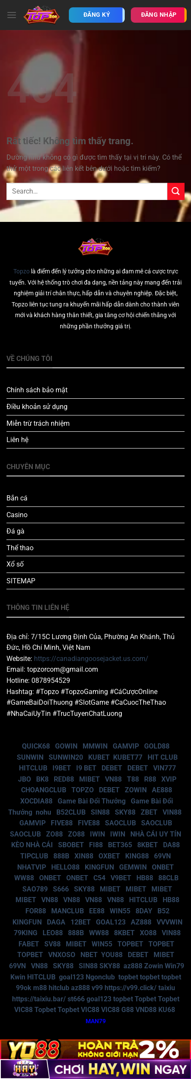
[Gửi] (176, 191)
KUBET (99, 757)
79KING (25, 933)
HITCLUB (33, 768)
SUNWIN (30, 757)
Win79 (174, 966)
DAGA (56, 922)
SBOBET (71, 845)
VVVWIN (169, 922)
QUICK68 (36, 746)
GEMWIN (133, 867)
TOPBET (130, 944)
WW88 (24, 878)
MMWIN (95, 746)
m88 (40, 988)
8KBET (147, 845)
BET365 (120, 845)
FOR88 (35, 911)
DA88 (171, 845)
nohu (43, 812)
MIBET (89, 779)
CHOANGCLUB (43, 790)
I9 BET (86, 768)
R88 (150, 779)
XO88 (148, 933)
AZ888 (141, 922)
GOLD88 (156, 746)
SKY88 (125, 812)
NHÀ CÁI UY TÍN (155, 834)
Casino (17, 515)
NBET (89, 955)
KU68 (166, 1010)
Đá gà (15, 531)
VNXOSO (61, 955)
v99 (97, 988)
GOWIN (66, 746)
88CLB (168, 878)
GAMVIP (126, 746)
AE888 (162, 790)
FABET (28, 944)
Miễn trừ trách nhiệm (38, 423)
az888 (132, 966)
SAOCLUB (120, 823)
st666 (76, 999)
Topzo (21, 271)
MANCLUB (67, 911)
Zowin (153, 966)
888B (61, 856)
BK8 (42, 779)
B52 (163, 911)
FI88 (96, 845)
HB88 (144, 878)
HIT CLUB (163, 757)
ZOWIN (136, 790)
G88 (127, 1010)
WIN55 (120, 911)
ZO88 (54, 834)
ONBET (163, 867)
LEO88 (53, 933)
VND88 (146, 1010)
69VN (162, 856)
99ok (23, 988)
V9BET (121, 878)
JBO (24, 779)
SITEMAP (20, 581)
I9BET (61, 768)
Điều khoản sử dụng (37, 407)
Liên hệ (17, 440)
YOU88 (112, 955)
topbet (128, 977)
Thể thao (20, 548)
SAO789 (35, 889)
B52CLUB (71, 812)
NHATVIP (31, 867)
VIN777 (164, 768)
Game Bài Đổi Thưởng (92, 801)
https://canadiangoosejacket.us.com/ (91, 659)
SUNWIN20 (66, 757)
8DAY (144, 911)
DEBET (112, 768)
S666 (61, 889)
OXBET (109, 856)
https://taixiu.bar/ (39, 999)
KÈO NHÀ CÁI (31, 845)
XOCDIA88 (36, 801)
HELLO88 (65, 867)
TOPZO (82, 790)
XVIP (168, 779)
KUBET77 (127, 757)
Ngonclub (100, 977)
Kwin (17, 977)
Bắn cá (17, 498)
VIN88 (172, 812)
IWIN (97, 834)
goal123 (71, 977)
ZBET (149, 812)
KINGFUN (99, 867)
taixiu (166, 988)
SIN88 (100, 812)
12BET (81, 922)
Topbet (145, 999)
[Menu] (11, 14)
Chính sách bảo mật (37, 390)
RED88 (64, 779)
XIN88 (83, 856)
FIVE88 (62, 823)
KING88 (137, 856)
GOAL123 (111, 922)
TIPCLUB (34, 856)
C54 (99, 878)
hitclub (59, 988)
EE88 (97, 911)
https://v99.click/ (131, 988)
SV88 (52, 944)
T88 (133, 779)
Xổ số (15, 564)
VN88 (113, 779)
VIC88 (23, 1010)
